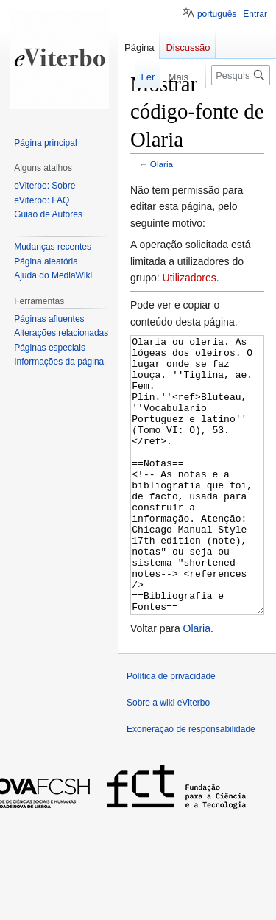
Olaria (161, 164)
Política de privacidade (171, 731)
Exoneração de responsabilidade (191, 784)
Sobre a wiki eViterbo (168, 758)
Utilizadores (189, 278)
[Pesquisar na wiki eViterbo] (240, 75)
